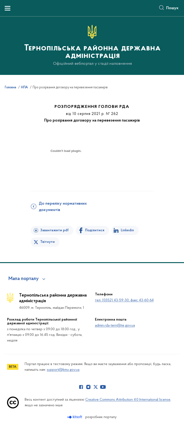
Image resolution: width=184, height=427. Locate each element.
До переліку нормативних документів (63, 207)
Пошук (172, 8)
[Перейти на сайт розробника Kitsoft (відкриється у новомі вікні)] (75, 417)
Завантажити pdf (54, 230)
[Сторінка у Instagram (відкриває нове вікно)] (88, 387)
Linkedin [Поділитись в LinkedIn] (127, 230)
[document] (66, 167)
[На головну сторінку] (92, 45)
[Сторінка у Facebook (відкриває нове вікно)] (81, 387)
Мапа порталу (23, 278)
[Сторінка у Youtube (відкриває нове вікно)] (103, 387)
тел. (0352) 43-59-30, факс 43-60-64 (124, 300)
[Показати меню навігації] (7, 8)
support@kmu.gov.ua (63, 370)
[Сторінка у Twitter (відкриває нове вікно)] (95, 387)
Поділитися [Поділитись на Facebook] (94, 230)
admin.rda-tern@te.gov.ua (115, 325)
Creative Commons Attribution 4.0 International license (127, 400)
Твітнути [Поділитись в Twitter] (47, 242)
